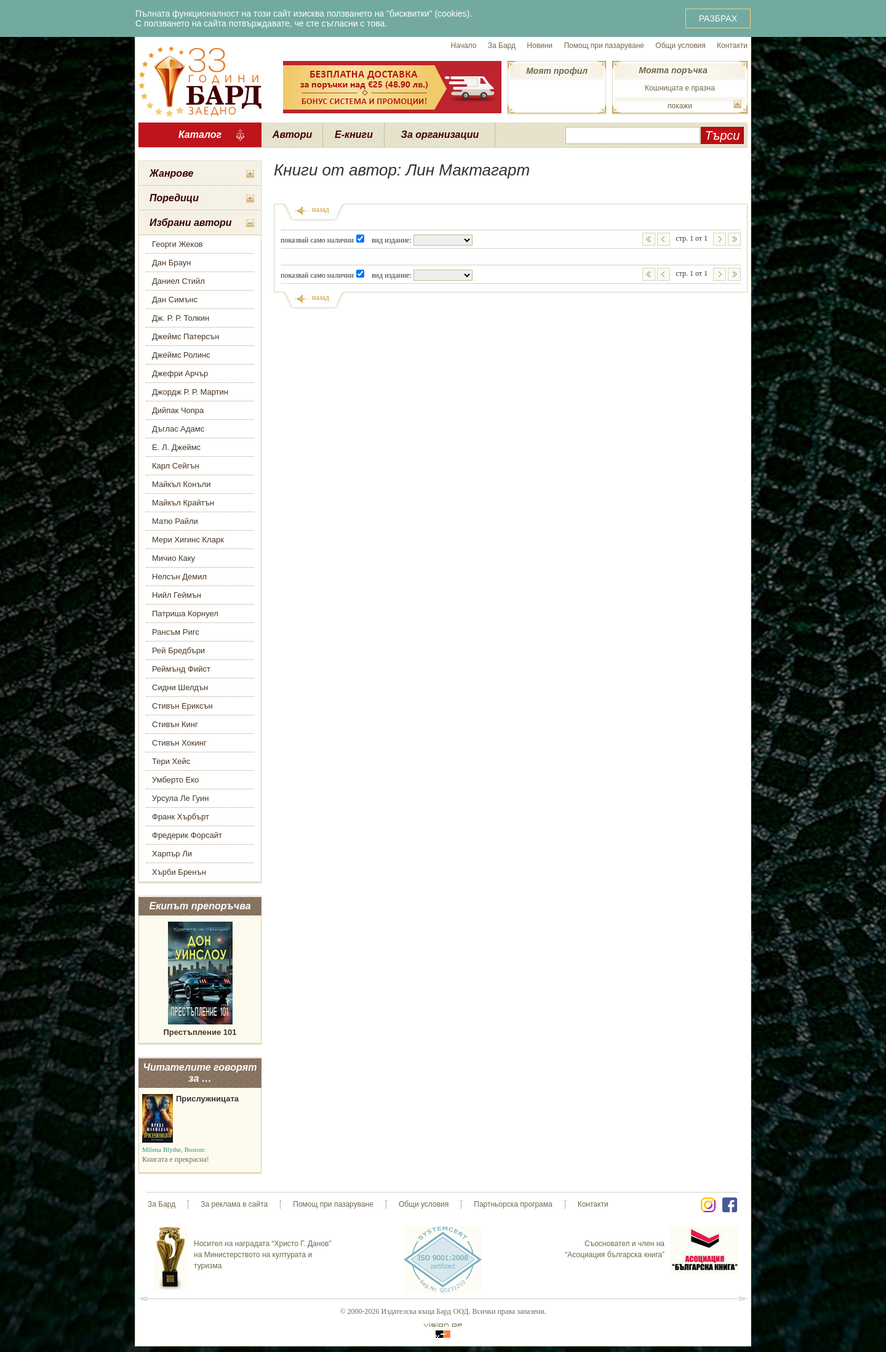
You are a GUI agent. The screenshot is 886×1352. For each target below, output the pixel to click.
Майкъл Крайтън (183, 502)
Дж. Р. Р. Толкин (180, 318)
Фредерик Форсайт (187, 835)
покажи (680, 106)
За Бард (502, 45)
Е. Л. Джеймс (176, 447)
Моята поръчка (673, 70)
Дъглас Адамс (178, 428)
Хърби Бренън (179, 872)
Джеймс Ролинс (181, 355)
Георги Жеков (177, 244)
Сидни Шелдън (180, 687)
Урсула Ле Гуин (180, 798)
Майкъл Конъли (181, 484)
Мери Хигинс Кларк (188, 539)
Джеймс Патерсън (185, 336)
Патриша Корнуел (185, 613)
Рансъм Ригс (175, 632)
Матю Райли (175, 521)
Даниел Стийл (178, 281)
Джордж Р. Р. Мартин (190, 391)
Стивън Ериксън (182, 705)
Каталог (200, 134)
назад (320, 209)
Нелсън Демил (179, 576)
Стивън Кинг (175, 724)
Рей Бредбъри (178, 650)
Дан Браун (171, 262)
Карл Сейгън (175, 465)
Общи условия (680, 45)
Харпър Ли (172, 853)
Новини (540, 45)
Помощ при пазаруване (604, 45)
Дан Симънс (175, 299)
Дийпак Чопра (178, 410)
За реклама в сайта (234, 1204)
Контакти (732, 45)
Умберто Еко (175, 779)
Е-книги (354, 134)
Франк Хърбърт (180, 816)
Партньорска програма (513, 1204)
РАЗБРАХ (718, 18)
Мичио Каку (173, 558)
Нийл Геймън (176, 595)
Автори (292, 134)
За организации (440, 134)
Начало (464, 45)
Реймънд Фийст (181, 669)
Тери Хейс (171, 761)
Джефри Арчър (180, 373)
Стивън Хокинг (179, 742)
